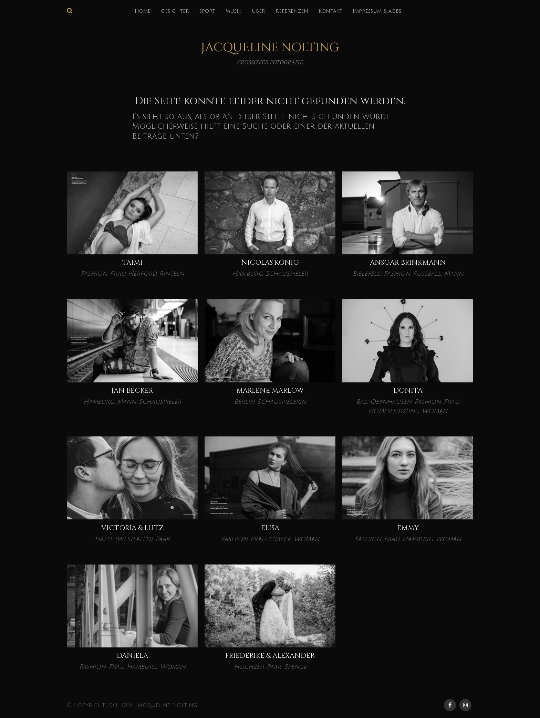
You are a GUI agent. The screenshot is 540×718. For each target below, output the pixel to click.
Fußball (427, 273)
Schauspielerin (281, 401)
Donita (408, 390)
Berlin (244, 401)
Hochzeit (249, 666)
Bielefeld (367, 273)
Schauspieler (287, 273)
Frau (117, 273)
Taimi (132, 262)
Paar (162, 539)
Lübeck (280, 539)
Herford (142, 273)
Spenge (295, 666)
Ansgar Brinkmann (408, 262)
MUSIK (233, 11)
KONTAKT (330, 11)
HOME (142, 11)
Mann (453, 273)
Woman (434, 411)
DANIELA (132, 655)
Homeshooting (393, 411)
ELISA (270, 527)
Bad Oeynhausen (384, 401)
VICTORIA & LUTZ (132, 527)
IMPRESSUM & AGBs (377, 11)
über (258, 11)
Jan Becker (132, 390)
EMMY (408, 527)
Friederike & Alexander (270, 655)
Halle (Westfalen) (124, 539)
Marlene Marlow (270, 390)
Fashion (94, 273)
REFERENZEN (292, 11)
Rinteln (171, 273)
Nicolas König (270, 262)
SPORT (207, 11)
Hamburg (247, 273)
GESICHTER (175, 11)
